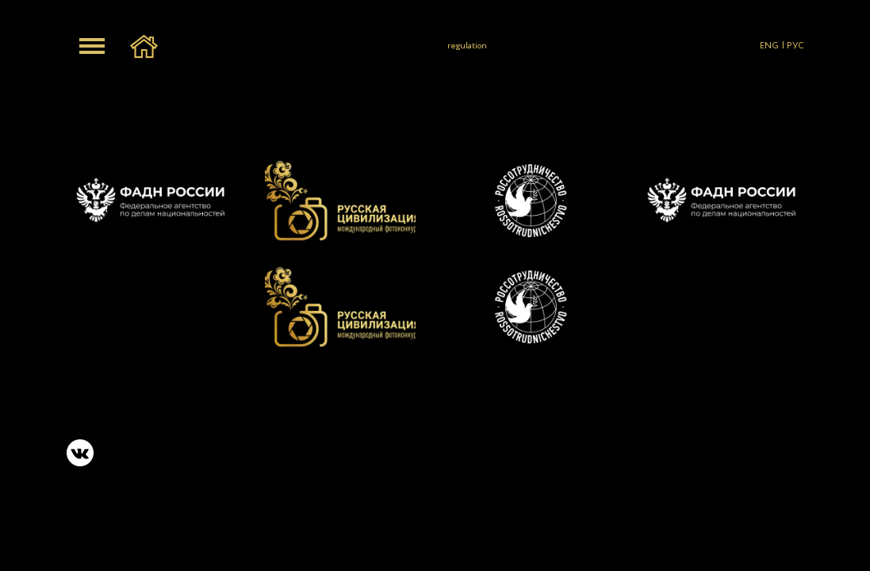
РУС (795, 46)
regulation (467, 46)
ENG (769, 46)
